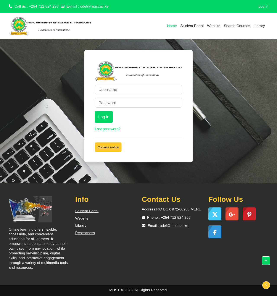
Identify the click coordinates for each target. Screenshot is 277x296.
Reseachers (85, 233)
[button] (266, 260)
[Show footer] (266, 285)
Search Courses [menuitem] (237, 26)
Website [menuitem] (213, 26)
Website (82, 218)
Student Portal (87, 211)
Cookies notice (108, 147)
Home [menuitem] (172, 26)
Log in (263, 6)
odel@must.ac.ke (94, 6)
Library (81, 225)
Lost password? (108, 129)
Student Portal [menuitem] (192, 26)
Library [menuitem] (259, 26)
